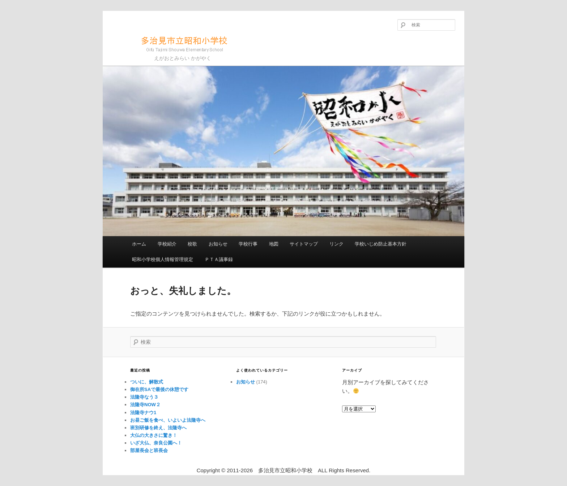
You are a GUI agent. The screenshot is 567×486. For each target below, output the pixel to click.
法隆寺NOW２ (145, 404)
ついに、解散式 (146, 382)
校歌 (192, 244)
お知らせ (218, 244)
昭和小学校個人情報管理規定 (162, 259)
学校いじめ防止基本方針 (380, 244)
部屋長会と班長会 (149, 450)
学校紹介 (167, 244)
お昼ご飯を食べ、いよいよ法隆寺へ (167, 420)
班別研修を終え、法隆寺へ (158, 427)
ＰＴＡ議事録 (219, 259)
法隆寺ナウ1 (143, 412)
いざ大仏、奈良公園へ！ (156, 443)
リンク (336, 244)
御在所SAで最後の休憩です (159, 389)
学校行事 (248, 244)
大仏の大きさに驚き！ (153, 435)
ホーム (139, 244)
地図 (273, 244)
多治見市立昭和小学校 (173, 43)
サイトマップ (304, 244)
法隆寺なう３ (144, 397)
